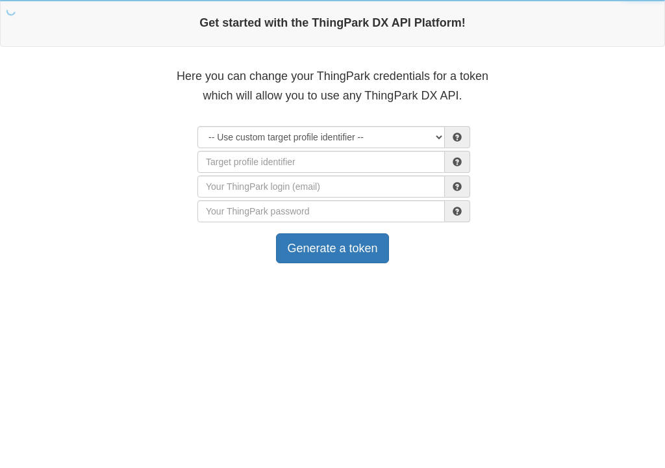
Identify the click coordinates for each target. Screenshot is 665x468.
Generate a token (332, 248)
